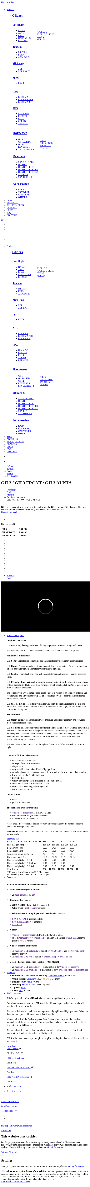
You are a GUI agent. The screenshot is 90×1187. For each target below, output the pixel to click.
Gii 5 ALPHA (24, 142)
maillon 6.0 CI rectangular (26, 951)
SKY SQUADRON (15, 205)
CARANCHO (24, 38)
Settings (5, 1152)
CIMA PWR (23, 113)
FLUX (21, 118)
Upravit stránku (8, 2)
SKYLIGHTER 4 (26, 149)
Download (11, 1046)
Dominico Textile (56, 975)
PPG (15, 108)
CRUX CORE (46, 143)
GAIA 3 (21, 30)
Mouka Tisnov (28, 984)
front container (31, 908)
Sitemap (4, 1126)
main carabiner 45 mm (25, 895)
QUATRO (22, 164)
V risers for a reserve (21, 813)
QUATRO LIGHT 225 (28, 172)
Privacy (13, 1126)
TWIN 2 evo (45, 145)
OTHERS (22, 197)
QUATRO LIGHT (26, 167)
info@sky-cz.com (9, 1106)
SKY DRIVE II (25, 177)
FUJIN (21, 55)
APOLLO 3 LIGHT (45, 34)
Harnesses (20, 133)
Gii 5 (20, 139)
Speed (16, 77)
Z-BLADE (23, 123)
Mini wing (18, 63)
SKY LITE (23, 174)
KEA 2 (21, 35)
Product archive (14, 1086)
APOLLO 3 (42, 32)
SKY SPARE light (20, 922)
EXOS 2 (40, 37)
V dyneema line (38, 938)
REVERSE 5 (24, 147)
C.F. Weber (46, 979)
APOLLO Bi (24, 57)
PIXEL (21, 83)
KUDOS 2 (23, 40)
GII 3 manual (12, 1048)
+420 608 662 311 (9, 1111)
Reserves (19, 156)
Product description (15, 635)
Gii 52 (21, 144)
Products (10, 9)
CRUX (43, 140)
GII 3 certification (15, 1058)
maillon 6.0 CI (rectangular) (27, 967)
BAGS (21, 189)
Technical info (13, 839)
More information (55, 1147)
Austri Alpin (26, 982)
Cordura (30, 979)
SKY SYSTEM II (20, 919)
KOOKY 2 (23, 97)
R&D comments (14, 993)
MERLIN (41, 39)
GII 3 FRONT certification (19, 1067)
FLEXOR (22, 116)
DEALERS (12, 207)
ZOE (20, 69)
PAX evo (44, 148)
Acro (15, 91)
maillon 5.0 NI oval (23, 957)
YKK (23, 987)
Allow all (13, 1152)
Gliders (17, 15)
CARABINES (24, 194)
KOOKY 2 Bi (24, 102)
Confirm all (6, 1181)
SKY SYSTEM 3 (26, 162)
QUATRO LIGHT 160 (28, 169)
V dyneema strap (22, 938)
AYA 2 (21, 33)
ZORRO (22, 121)
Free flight (18, 24)
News (9, 200)
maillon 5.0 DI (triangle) (26, 970)
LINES (10, 210)
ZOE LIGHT (24, 71)
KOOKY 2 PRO (25, 99)
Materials (11, 972)
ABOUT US (12, 202)
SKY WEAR (24, 192)
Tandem (17, 46)
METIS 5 (22, 52)
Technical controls (15, 1091)
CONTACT (12, 215)
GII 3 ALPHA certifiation (18, 1077)
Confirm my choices (21, 1181)
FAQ (9, 212)
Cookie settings (25, 1126)
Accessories (21, 184)
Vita (20, 990)
